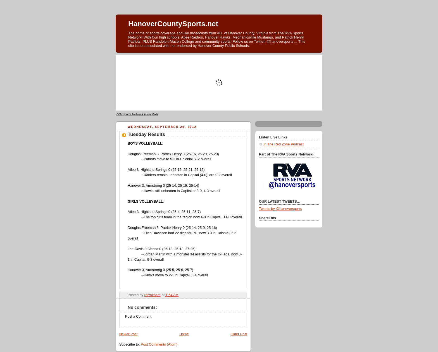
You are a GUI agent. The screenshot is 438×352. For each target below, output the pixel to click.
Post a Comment (138, 317)
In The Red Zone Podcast (283, 144)
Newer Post (128, 334)
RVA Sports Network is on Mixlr (137, 114)
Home (184, 334)
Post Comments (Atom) (159, 344)
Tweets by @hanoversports (280, 209)
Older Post (238, 334)
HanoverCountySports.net (173, 24)
